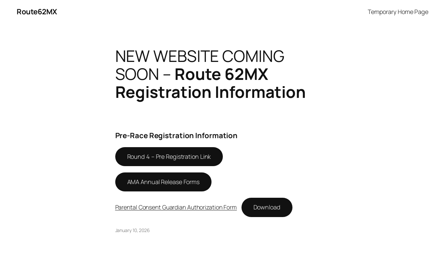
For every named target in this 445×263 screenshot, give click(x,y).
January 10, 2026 (132, 230)
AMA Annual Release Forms (163, 182)
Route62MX (37, 12)
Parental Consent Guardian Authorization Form (176, 207)
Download (266, 207)
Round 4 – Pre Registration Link (169, 156)
